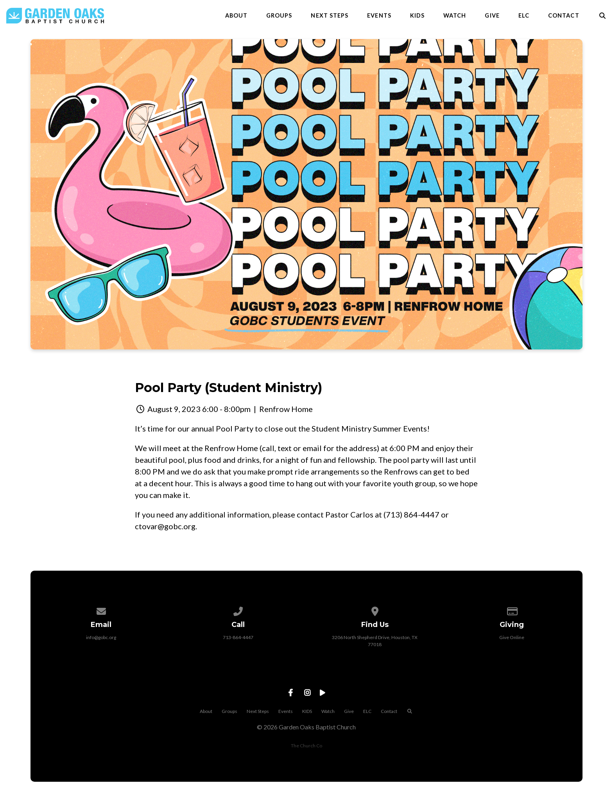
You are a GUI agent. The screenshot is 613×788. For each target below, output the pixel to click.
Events (379, 15)
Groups (279, 15)
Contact (563, 15)
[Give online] (511, 610)
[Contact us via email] (101, 610)
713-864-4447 (238, 637)
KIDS (417, 15)
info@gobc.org (101, 637)
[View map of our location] (375, 610)
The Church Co (306, 746)
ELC (523, 15)
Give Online (511, 637)
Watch (454, 15)
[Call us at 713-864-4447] (238, 610)
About (236, 15)
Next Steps (329, 15)
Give (492, 15)
